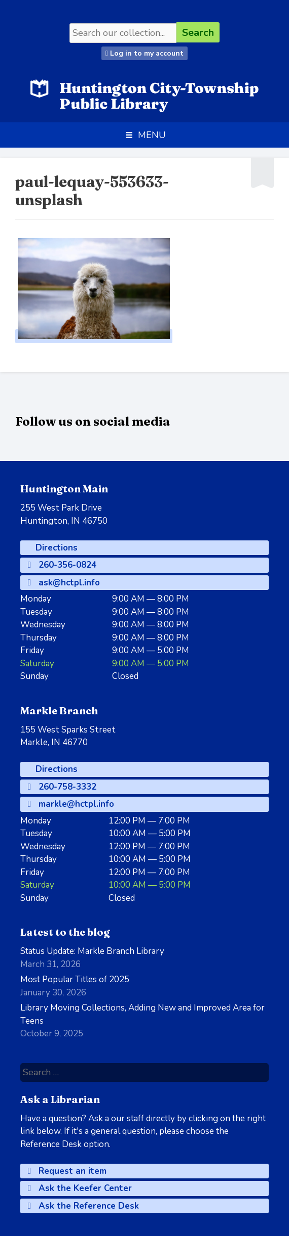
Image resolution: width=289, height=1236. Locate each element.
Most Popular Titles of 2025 (74, 979)
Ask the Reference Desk (83, 1206)
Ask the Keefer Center (80, 1188)
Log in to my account (144, 53)
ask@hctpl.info (64, 582)
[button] (152, 135)
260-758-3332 (62, 787)
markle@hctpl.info (71, 804)
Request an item (67, 1171)
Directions (55, 548)
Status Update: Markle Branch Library (92, 951)
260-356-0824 (62, 565)
